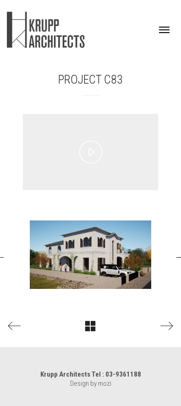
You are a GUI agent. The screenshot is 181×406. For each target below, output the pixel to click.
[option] (90, 254)
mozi (104, 383)
